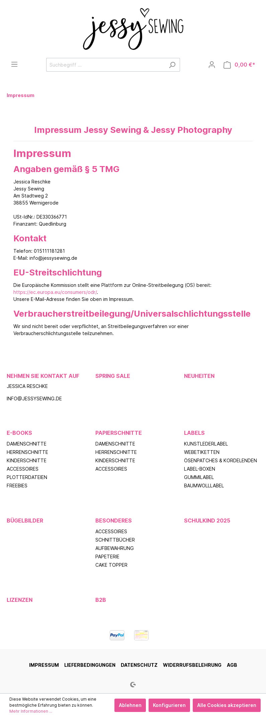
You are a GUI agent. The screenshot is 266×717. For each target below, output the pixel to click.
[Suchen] (172, 65)
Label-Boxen (199, 469)
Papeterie (107, 556)
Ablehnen (130, 705)
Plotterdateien (27, 477)
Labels (194, 432)
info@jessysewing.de (34, 398)
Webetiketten (201, 452)
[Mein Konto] (211, 64)
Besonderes (113, 520)
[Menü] (14, 64)
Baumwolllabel (204, 485)
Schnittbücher (115, 540)
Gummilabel (199, 477)
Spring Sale (112, 376)
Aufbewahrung (114, 548)
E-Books (19, 432)
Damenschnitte (27, 444)
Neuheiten (199, 376)
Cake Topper (111, 565)
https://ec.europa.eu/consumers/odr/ (55, 292)
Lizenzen (19, 599)
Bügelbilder (25, 520)
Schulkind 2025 (207, 520)
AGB (232, 665)
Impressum (44, 665)
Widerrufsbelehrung (192, 665)
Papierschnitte (118, 432)
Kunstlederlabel (206, 444)
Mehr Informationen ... (30, 711)
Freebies (17, 485)
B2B (100, 599)
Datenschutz (139, 665)
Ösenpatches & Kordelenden (220, 460)
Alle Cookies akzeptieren (226, 705)
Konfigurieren (169, 705)
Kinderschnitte (27, 460)
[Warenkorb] (239, 64)
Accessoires (22, 469)
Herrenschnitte (27, 452)
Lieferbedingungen (89, 665)
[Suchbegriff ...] (105, 65)
